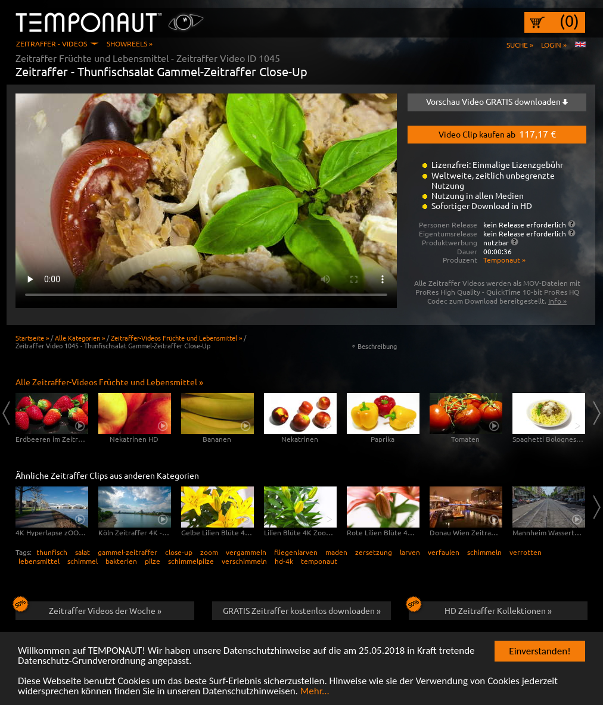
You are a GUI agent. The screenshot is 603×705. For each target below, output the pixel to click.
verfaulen (443, 552)
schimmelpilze (191, 561)
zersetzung (373, 552)
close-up (178, 552)
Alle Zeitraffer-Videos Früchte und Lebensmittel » (109, 381)
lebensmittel (39, 561)
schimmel (82, 561)
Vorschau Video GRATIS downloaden (497, 101)
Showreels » (130, 43)
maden (336, 552)
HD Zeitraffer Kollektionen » (480, 608)
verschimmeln (244, 561)
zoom (209, 552)
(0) (569, 20)
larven (410, 552)
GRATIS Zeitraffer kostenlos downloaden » (302, 610)
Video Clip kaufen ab (497, 133)
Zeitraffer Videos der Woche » (88, 608)
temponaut (319, 561)
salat (82, 552)
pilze (152, 561)
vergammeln (246, 552)
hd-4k (284, 561)
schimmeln (484, 552)
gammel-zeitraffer (127, 552)
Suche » (519, 44)
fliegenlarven (296, 552)
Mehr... (315, 691)
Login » (554, 44)
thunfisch (51, 552)
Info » (557, 300)
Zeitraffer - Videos (51, 43)
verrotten (525, 552)
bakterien (121, 561)
